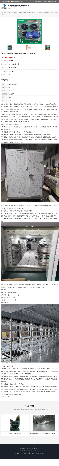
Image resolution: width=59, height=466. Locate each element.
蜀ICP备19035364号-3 (34, 448)
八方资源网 (24, 453)
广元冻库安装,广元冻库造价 (25, 12)
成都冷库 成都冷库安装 (15, 433)
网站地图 (42, 453)
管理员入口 (36, 453)
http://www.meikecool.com (7, 396)
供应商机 (13, 12)
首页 (8, 12)
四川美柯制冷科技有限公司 (26, 451)
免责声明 (30, 453)
